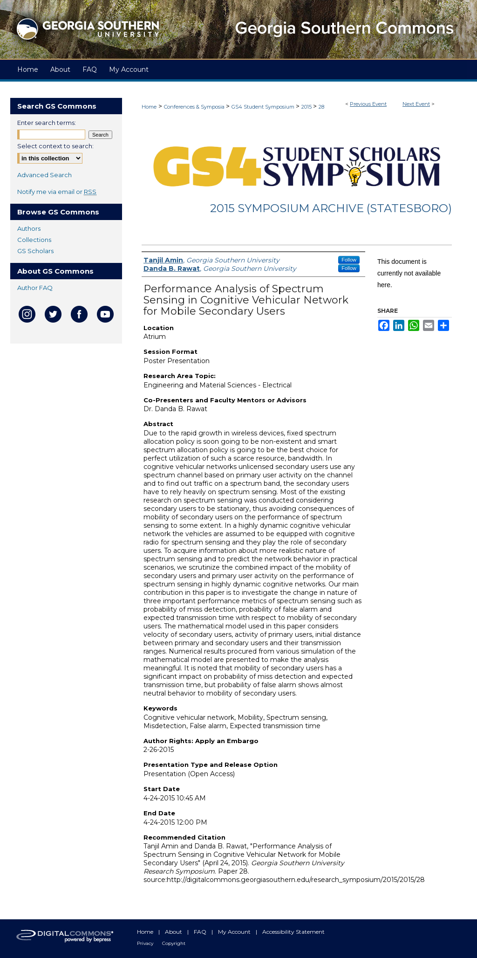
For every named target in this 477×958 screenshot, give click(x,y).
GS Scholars (35, 251)
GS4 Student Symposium (264, 106)
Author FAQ (35, 287)
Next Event (416, 104)
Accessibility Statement (293, 931)
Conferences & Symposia (195, 106)
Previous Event (368, 104)
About (174, 931)
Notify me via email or (56, 191)
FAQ (201, 931)
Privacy (146, 943)
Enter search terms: (46, 122)
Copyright (173, 943)
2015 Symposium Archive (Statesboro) (331, 208)
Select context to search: (55, 146)
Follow (348, 259)
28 (321, 106)
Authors (29, 228)
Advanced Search (44, 175)
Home (149, 106)
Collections (34, 239)
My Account (235, 931)
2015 (307, 106)
